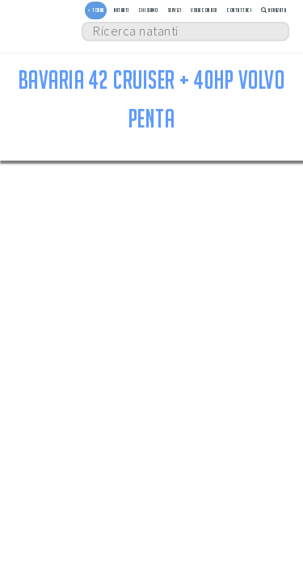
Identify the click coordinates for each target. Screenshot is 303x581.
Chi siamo (148, 10)
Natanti (121, 10)
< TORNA (95, 10)
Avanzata (273, 10)
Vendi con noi (204, 10)
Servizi (175, 10)
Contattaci (239, 10)
